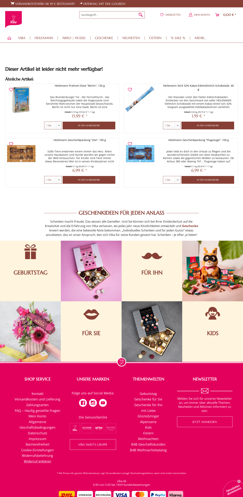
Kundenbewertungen (136, 484)
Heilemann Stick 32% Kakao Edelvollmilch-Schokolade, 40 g (198, 87)
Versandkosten (113, 473)
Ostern (148, 433)
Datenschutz (37, 433)
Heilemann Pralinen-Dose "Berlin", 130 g (80, 85)
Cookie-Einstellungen (37, 450)
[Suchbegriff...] (112, 15)
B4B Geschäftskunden (148, 444)
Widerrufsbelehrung (37, 455)
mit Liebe (148, 410)
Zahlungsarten (37, 405)
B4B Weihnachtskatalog (148, 450)
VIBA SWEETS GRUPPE (92, 444)
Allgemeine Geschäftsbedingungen (37, 425)
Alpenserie (148, 422)
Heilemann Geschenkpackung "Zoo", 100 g (80, 140)
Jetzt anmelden (205, 422)
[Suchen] (141, 15)
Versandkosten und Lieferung (37, 399)
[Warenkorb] (226, 14)
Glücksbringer (148, 416)
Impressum (37, 439)
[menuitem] (112, 15)
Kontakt (37, 393)
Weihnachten (148, 439)
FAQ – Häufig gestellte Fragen (37, 410)
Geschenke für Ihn (148, 405)
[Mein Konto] (199, 14)
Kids (148, 427)
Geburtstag (148, 393)
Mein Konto (37, 416)
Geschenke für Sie (148, 399)
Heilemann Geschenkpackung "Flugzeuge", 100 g (198, 140)
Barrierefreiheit (37, 444)
